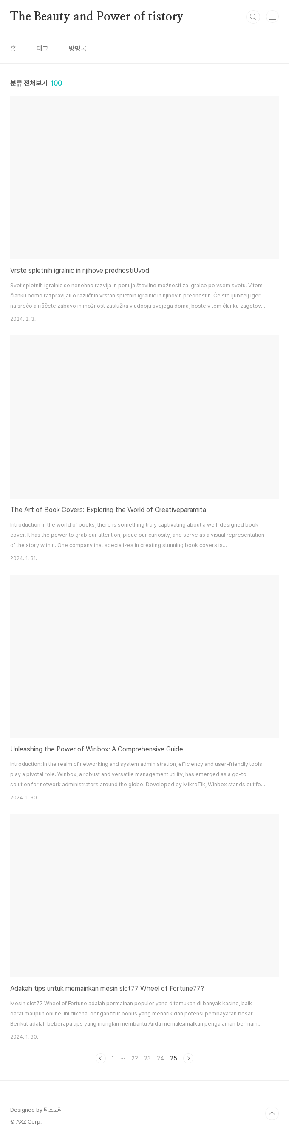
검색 (253, 17)
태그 (42, 49)
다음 (188, 1058)
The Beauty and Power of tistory (97, 17)
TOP (272, 1113)
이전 (101, 1058)
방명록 (78, 49)
